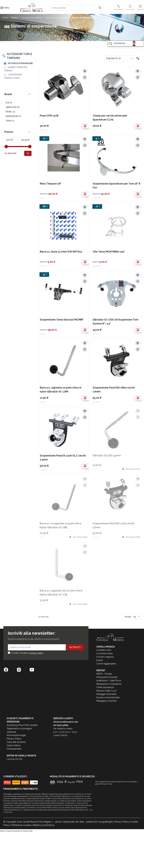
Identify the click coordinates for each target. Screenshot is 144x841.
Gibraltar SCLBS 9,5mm (107, 455)
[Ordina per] (119, 58)
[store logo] (31, 8)
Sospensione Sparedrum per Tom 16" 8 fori (116, 185)
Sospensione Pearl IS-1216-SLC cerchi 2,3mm (63, 457)
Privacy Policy (14, 738)
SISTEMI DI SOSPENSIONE (83, 18)
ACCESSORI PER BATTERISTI (31, 18)
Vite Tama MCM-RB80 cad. (109, 251)
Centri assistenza (105, 687)
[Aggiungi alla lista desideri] (84, 71)
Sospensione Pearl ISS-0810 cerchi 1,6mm (114, 389)
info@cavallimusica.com (65, 722)
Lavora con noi (14, 759)
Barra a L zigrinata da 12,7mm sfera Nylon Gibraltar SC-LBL (61, 592)
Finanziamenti (14, 748)
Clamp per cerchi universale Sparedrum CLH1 (110, 117)
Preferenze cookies (21, 825)
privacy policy (36, 653)
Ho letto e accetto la (27, 653)
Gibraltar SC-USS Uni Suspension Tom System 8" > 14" (115, 321)
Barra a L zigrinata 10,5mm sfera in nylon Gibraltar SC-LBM (60, 389)
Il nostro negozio (105, 657)
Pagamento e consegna (19, 728)
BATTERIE (14, 18)
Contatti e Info (103, 650)
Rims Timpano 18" (50, 183)
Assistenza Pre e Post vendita (22, 725)
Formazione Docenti (106, 677)
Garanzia (11, 732)
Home (5, 18)
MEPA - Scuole (104, 673)
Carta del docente (16, 742)
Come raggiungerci (106, 663)
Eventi (99, 660)
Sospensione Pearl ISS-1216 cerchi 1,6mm (113, 525)
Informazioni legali (16, 735)
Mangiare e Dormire (106, 701)
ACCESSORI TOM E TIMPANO (57, 18)
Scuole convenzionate (108, 697)
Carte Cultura (13, 745)
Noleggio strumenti (106, 694)
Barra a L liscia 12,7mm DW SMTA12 (61, 251)
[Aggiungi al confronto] (84, 77)
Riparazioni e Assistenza (108, 684)
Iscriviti (75, 647)
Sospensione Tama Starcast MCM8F (61, 319)
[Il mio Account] (130, 7)
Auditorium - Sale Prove (108, 680)
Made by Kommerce (43, 825)
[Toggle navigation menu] (1, 7)
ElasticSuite (27, 831)
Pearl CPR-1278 (49, 115)
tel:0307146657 (60, 725)
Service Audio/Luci (106, 690)
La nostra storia (104, 653)
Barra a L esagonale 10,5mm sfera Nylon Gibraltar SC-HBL (60, 525)
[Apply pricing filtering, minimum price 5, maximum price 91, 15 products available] (28, 153)
